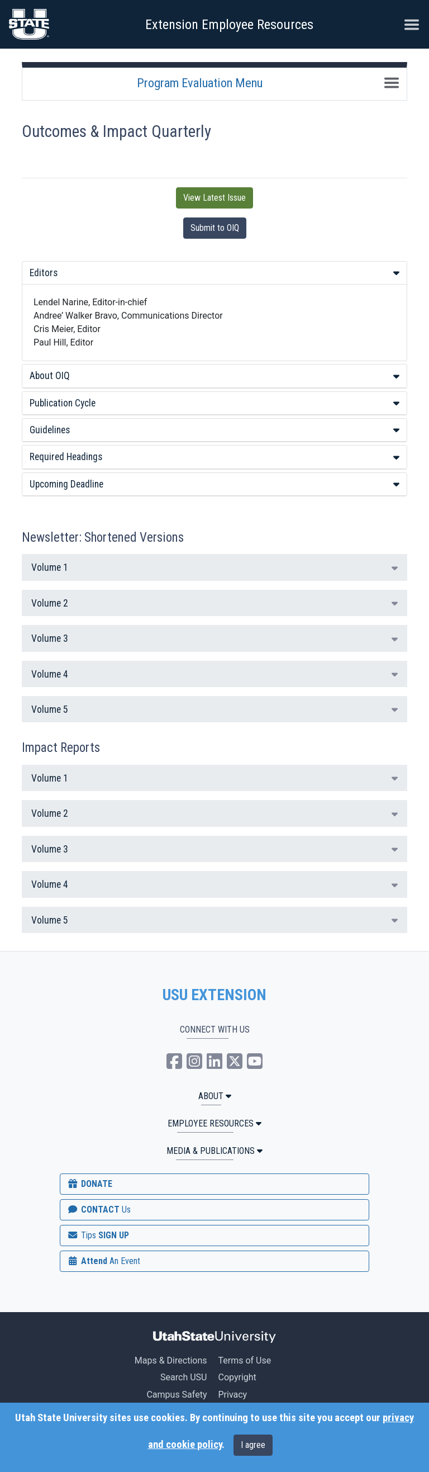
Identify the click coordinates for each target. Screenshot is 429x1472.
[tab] (214, 273)
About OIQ (214, 375)
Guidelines (214, 430)
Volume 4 (214, 674)
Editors (214, 272)
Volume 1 (214, 567)
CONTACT (98, 1209)
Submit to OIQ (214, 228)
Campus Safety (176, 1394)
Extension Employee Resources (229, 24)
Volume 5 (214, 709)
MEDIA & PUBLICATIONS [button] (214, 1151)
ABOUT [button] (214, 1096)
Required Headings (214, 456)
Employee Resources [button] (214, 1123)
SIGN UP (97, 1235)
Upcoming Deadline (214, 484)
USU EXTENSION (214, 995)
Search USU (183, 1377)
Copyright (237, 1377)
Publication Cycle (214, 403)
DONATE (89, 1183)
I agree (253, 1445)
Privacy (232, 1394)
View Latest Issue (214, 197)
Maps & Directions (171, 1360)
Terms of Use (244, 1360)
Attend (103, 1261)
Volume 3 (214, 638)
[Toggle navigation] (391, 82)
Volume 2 (214, 603)
